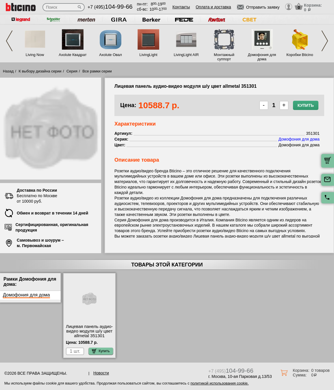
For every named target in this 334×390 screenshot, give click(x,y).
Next (324, 40)
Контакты (181, 7)
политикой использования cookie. (219, 383)
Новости (101, 373)
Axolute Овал (110, 55)
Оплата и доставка (213, 7)
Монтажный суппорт (224, 57)
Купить (306, 105)
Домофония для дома (262, 57)
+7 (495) (110, 7)
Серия (71, 71)
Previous (9, 40)
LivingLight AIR (186, 55)
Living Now (35, 55)
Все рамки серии (97, 71)
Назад (8, 71)
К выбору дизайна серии (40, 71)
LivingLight (148, 55)
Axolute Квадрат (72, 55)
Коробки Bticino (299, 55)
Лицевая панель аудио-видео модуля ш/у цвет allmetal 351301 (89, 331)
